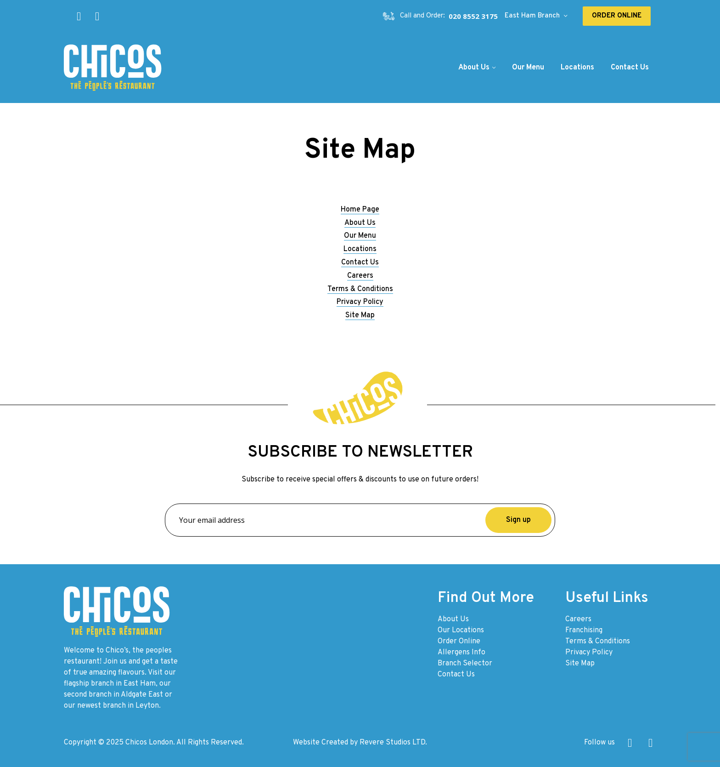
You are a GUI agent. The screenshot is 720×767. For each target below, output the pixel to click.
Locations (360, 249)
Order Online (459, 641)
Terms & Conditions (360, 289)
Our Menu (360, 235)
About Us (360, 223)
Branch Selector (465, 663)
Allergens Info (461, 652)
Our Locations (461, 630)
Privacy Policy (360, 302)
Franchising (583, 630)
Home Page (360, 209)
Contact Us (360, 262)
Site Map (360, 315)
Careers (360, 275)
